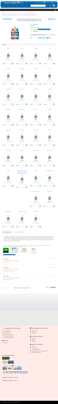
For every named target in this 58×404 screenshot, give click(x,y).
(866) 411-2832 (39, 2)
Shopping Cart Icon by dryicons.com (39, 350)
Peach (36, 170)
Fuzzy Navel (35, 89)
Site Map (33, 341)
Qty (31, 37)
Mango (8, 170)
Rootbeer (36, 68)
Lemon (49, 68)
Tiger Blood (8, 89)
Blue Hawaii (8, 109)
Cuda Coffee (7, 333)
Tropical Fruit (49, 89)
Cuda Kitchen (7, 330)
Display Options (16, 287)
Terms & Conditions (36, 349)
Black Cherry (22, 68)
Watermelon (35, 150)
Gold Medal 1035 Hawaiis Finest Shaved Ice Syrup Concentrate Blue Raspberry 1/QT (20, 15)
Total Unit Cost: (36, 34)
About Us (34, 346)
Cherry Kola (35, 129)
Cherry (8, 48)
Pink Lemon (35, 109)
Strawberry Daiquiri (36, 191)
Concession (17, 13)
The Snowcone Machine (9, 337)
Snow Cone (23, 13)
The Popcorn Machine (9, 336)
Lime (50, 48)
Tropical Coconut (49, 170)
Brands (5, 342)
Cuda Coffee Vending (8, 334)
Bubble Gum (22, 129)
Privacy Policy (35, 348)
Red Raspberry (22, 109)
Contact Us (34, 338)
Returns (33, 339)
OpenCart (39, 352)
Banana (22, 150)
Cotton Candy (22, 89)
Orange (35, 48)
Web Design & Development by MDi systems (46, 402)
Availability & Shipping (34, 27)
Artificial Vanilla (8, 211)
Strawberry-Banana (22, 211)
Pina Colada (8, 150)
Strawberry (36, 211)
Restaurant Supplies (9, 13)
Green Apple (49, 191)
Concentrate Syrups (31, 13)
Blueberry (50, 129)
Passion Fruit (8, 129)
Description (7, 232)
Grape (22, 48)
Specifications (19, 232)
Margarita (50, 109)
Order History (34, 331)
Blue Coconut (49, 150)
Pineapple (8, 68)
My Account (46, 2)
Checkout (53, 2)
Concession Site (7, 331)
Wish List (34, 333)
